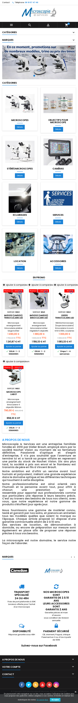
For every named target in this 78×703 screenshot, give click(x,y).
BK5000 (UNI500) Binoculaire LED (39, 316)
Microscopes (20, 120)
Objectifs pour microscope (58, 121)
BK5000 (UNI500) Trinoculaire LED (13, 316)
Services (58, 215)
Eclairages (20, 215)
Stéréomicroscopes (20, 169)
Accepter (55, 700)
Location (20, 261)
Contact (6, 2)
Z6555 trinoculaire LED (64, 316)
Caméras (58, 169)
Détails (20, 127)
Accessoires (58, 261)
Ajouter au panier (13, 346)
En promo (39, 277)
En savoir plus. (42, 700)
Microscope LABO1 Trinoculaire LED (13, 394)
